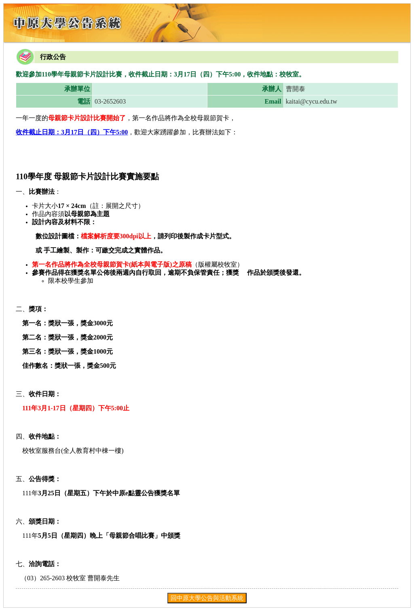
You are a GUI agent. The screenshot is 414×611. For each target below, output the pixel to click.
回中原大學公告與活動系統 (207, 597)
